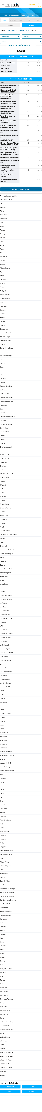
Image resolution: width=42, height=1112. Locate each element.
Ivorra (2, 580)
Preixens (2, 839)
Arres (1, 287)
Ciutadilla (3, 420)
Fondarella (3, 519)
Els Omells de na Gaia (6, 474)
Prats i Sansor (4, 831)
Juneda (2, 592)
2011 (37, 20)
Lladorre (2, 694)
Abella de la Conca (6, 199)
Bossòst (2, 363)
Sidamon (3, 927)
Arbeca (2, 283)
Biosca (2, 359)
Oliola (2, 793)
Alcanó (2, 226)
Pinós (1, 824)
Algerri (2, 245)
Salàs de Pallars (5, 881)
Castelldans (3, 390)
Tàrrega (2, 961)
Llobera (2, 721)
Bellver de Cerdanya (6, 348)
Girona (32, 1086)
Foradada (3, 523)
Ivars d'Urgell (4, 576)
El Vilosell (3, 485)
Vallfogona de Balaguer (7, 1029)
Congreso (10, 25)
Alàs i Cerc (3, 215)
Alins (1, 253)
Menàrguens (4, 740)
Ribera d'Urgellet (5, 866)
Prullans (2, 843)
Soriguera (3, 934)
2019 (4, 20)
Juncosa (2, 588)
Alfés (1, 241)
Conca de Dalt (4, 432)
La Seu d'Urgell (5, 649)
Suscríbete (31, 5)
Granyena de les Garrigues (8, 550)
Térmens (3, 972)
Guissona (3, 561)
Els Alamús (3, 462)
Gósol (1, 542)
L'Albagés (3, 622)
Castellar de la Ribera (6, 386)
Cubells (2, 439)
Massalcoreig (4, 732)
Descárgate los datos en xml (21, 189)
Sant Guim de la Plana (7, 896)
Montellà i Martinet (6, 751)
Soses (2, 942)
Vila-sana (3, 1071)
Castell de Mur (4, 394)
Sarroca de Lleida (5, 915)
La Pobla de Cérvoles (6, 633)
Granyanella (4, 546)
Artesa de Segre (5, 298)
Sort (1, 938)
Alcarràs (2, 230)
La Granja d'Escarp (6, 614)
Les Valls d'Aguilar (5, 683)
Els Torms (3, 481)
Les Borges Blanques (6, 672)
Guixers (2, 565)
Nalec (2, 774)
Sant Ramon (4, 908)
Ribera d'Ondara (5, 862)
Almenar (2, 264)
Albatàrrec (3, 218)
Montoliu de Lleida (5, 763)
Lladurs (2, 698)
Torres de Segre (5, 1010)
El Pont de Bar (4, 455)
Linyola (2, 691)
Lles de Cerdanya (5, 713)
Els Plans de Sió (5, 477)
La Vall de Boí (4, 656)
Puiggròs (3, 847)
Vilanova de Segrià (6, 1067)
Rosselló (2, 877)
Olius (1, 797)
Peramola (3, 816)
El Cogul (2, 443)
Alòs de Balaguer (5, 268)
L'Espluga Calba (5, 679)
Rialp (1, 858)
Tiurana (2, 980)
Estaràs (2, 500)
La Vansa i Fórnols (5, 660)
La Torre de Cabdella (6, 652)
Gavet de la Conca (5, 531)
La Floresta (3, 603)
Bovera (2, 367)
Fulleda (2, 527)
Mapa (37, 15)
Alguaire (2, 249)
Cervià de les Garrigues (7, 416)
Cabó (1, 375)
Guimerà (2, 557)
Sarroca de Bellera (6, 911)
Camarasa (3, 378)
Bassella (2, 317)
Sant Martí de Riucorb (7, 904)
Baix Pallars (3, 306)
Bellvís (2, 352)
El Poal (2, 451)
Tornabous (3, 987)
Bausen (2, 321)
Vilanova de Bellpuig (6, 1052)
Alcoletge (3, 234)
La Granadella (4, 611)
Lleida (2, 710)
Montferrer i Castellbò (7, 755)
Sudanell (2, 946)
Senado (32, 25)
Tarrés (2, 965)
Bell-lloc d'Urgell (5, 336)
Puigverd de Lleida (6, 854)
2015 (29, 20)
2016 (20, 20)
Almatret (2, 260)
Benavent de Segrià (6, 356)
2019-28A (13, 20)
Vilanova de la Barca (6, 1056)
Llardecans (3, 702)
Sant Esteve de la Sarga (7, 889)
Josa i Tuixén (4, 584)
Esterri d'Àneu (4, 504)
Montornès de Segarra (7, 770)
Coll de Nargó (4, 428)
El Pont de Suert (5, 458)
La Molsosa (3, 630)
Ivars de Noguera (5, 573)
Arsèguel (3, 291)
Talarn (2, 953)
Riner (1, 869)
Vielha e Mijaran (5, 1037)
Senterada (3, 919)
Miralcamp (3, 744)
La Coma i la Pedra (6, 599)
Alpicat (2, 272)
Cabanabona (4, 371)
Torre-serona (4, 1014)
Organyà (2, 801)
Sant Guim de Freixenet (7, 892)
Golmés (2, 538)
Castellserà (3, 405)
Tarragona (31, 1091)
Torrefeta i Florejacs (6, 999)
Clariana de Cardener (6, 424)
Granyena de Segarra (6, 553)
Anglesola (3, 279)
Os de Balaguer (5, 805)
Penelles (2, 812)
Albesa (2, 222)
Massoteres (3, 736)
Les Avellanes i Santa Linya (8, 668)
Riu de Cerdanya (5, 873)
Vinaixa (2, 1075)
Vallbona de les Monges (7, 1022)
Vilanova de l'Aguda (6, 1060)
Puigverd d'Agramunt (6, 850)
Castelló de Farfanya (6, 401)
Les (1, 664)
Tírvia (1, 976)
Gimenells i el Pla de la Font (8, 534)
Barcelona (10, 1086)
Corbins (2, 435)
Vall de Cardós (4, 1026)
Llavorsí (2, 706)
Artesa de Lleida (5, 295)
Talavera (2, 957)
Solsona (2, 930)
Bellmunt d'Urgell (5, 340)
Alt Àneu (2, 276)
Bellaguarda (4, 329)
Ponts (2, 828)
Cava (1, 409)
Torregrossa (4, 1003)
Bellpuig (2, 344)
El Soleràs (3, 466)
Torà (1, 984)
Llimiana (2, 717)
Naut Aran (3, 778)
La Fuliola (3, 607)
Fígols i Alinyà (4, 515)
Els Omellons (4, 470)
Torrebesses (4, 991)
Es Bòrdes (3, 489)
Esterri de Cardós (5, 508)
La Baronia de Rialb (6, 595)
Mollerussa (3, 748)
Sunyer (2, 949)
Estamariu (3, 496)
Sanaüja (2, 885)
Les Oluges (3, 675)
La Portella (3, 641)
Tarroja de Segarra (6, 968)
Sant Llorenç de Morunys (8, 900)
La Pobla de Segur (6, 637)
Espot (1, 493)
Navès (2, 782)
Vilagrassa (3, 1041)
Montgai (2, 759)
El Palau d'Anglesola (6, 447)
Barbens (2, 314)
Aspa (1, 302)
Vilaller (2, 1045)
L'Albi (1, 626)
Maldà (2, 729)
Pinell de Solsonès (5, 820)
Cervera (2, 413)
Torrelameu (3, 1007)
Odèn (1, 786)
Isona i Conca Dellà (6, 569)
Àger (1, 203)
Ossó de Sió (3, 809)
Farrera (2, 512)
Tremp (2, 1018)
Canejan (2, 382)
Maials (2, 725)
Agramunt (3, 207)
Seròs (2, 923)
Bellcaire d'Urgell (5, 333)
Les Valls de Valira (5, 687)
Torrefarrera (4, 995)
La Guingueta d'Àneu (6, 618)
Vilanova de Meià (5, 1064)
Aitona (2, 211)
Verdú (2, 1033)
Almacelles (3, 257)
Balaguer (3, 310)
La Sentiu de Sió (5, 645)
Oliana (2, 790)
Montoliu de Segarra (6, 767)
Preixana (3, 835)
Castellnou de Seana (6, 397)
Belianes (2, 325)
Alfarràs (2, 238)
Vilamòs (2, 1048)
